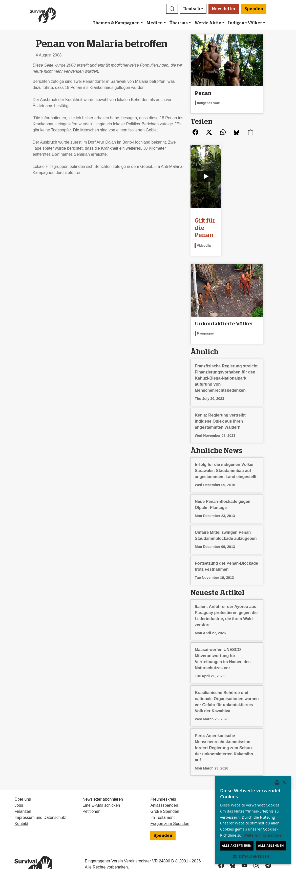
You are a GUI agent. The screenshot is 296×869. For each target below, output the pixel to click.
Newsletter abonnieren (102, 781)
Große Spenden (164, 793)
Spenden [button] (253, 9)
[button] (172, 9)
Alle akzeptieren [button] (237, 845)
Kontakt (21, 805)
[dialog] (253, 820)
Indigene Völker (245, 23)
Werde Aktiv (208, 23)
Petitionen (91, 793)
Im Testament (162, 799)
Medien (154, 23)
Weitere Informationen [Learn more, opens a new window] (264, 835)
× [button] (284, 782)
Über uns (178, 23)
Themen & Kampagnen (116, 23)
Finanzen (22, 793)
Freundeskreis (163, 781)
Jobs (18, 787)
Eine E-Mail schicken (101, 787)
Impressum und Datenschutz (40, 799)
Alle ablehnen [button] (271, 845)
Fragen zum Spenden (169, 805)
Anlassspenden (164, 787)
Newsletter (224, 9)
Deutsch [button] (191, 9)
